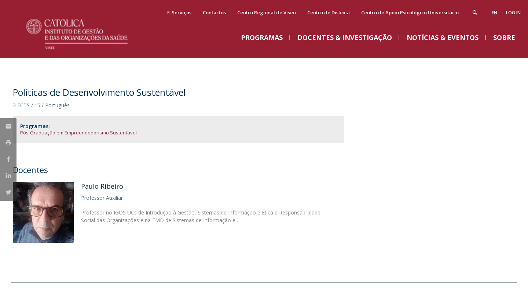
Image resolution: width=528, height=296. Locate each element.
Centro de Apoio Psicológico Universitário (410, 12)
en (494, 13)
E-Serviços (179, 12)
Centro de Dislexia (328, 12)
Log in (513, 13)
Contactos (214, 12)
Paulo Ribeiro (102, 186)
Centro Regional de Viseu (266, 12)
